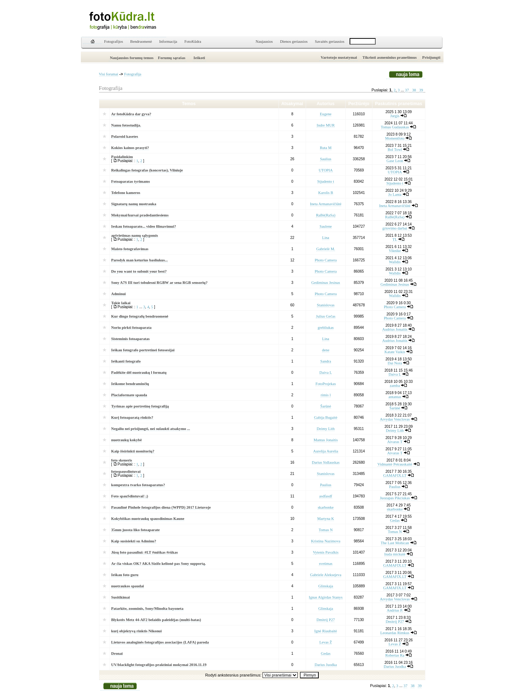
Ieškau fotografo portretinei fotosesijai (143, 350)
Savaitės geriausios (329, 42)
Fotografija (132, 74)
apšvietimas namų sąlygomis (134, 235)
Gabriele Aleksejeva (325, 575)
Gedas (395, 520)
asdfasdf (325, 496)
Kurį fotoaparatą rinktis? (132, 417)
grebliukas (326, 328)
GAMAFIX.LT (395, 475)
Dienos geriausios (294, 42)
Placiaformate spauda (129, 395)
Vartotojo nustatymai (339, 57)
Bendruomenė (141, 42)
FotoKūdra (193, 42)
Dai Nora (395, 363)
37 (407, 90)
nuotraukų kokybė (126, 440)
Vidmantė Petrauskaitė (394, 464)
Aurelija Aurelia (325, 451)
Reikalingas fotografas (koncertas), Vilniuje (147, 170)
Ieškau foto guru (125, 575)
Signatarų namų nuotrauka (133, 204)
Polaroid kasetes (124, 136)
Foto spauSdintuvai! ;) (129, 496)
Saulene (325, 226)
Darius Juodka (325, 665)
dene (325, 350)
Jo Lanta (394, 195)
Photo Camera (326, 260)
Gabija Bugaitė (325, 417)
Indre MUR (325, 125)
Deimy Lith (325, 429)
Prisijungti (431, 57)
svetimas (325, 564)
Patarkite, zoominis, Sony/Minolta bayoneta (147, 609)
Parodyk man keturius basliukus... (139, 260)
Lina (325, 238)
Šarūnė (325, 406)
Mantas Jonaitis (326, 440)
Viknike (395, 251)
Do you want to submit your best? (139, 271)
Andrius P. (395, 610)
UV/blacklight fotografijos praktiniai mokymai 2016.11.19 (159, 665)
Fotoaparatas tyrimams (130, 181)
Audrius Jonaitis (395, 329)
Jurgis (394, 116)
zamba (395, 386)
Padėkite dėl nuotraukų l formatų (139, 373)
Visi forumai (109, 74)
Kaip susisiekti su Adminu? (133, 541)
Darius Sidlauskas (326, 462)
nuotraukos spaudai (127, 586)
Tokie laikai (121, 303)
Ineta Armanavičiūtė (326, 204)
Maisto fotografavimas (130, 249)
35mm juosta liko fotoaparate (135, 530)
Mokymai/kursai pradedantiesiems (140, 215)
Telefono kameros (125, 193)
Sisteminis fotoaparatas (130, 339)
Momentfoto (394, 138)
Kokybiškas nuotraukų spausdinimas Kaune (148, 519)
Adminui (118, 294)
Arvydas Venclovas (395, 419)
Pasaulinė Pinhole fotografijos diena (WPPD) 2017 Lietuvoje (161, 507)
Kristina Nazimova (326, 541)
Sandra (325, 361)
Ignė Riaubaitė (325, 631)
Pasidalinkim (122, 157)
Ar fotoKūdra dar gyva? (131, 114)
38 (414, 90)
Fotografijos (113, 42)
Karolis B (325, 193)
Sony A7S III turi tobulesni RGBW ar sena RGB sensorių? (159, 283)
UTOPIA (326, 170)
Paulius (325, 485)
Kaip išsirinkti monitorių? (132, 451)
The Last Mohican (395, 543)
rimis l (326, 395)
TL (394, 239)
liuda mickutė (394, 554)
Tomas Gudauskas (395, 127)
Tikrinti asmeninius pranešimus (390, 57)
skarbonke (326, 507)
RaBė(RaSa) (325, 215)
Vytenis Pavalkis (326, 552)
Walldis (395, 262)
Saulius (325, 159)
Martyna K (325, 519)
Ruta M (325, 148)
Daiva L (325, 373)
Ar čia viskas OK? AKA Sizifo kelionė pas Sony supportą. (158, 564)
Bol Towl (395, 150)
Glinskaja (325, 586)
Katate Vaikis (394, 352)
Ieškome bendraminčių (130, 384)
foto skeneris (121, 460)
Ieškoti (199, 57)
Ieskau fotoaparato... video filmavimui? (143, 226)
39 (421, 90)
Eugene (325, 114)
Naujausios (264, 42)
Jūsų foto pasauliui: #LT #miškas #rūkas (144, 552)
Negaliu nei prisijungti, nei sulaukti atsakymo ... (150, 429)
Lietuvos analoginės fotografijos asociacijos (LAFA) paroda (160, 642)
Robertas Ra (394, 655)
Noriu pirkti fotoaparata (131, 328)
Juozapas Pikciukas (395, 498)
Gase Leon (395, 161)
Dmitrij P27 (326, 620)
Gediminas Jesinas (325, 283)
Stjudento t (325, 181)
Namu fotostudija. (126, 125)
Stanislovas (326, 305)
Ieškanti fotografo (126, 361)
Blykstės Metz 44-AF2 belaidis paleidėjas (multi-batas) (156, 620)
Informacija (168, 42)
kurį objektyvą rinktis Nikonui (136, 631)
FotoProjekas (325, 384)
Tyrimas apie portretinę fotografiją (140, 406)
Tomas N (326, 530)
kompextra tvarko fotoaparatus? (138, 485)
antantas (394, 397)
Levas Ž (325, 642)
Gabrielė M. (325, 249)
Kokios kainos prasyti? (130, 148)
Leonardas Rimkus (394, 633)
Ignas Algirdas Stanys (326, 597)
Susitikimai (120, 597)
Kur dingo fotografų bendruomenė (140, 316)
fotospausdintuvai (126, 471)
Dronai (117, 653)
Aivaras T (395, 442)
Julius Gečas (325, 316)
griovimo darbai (395, 228)
